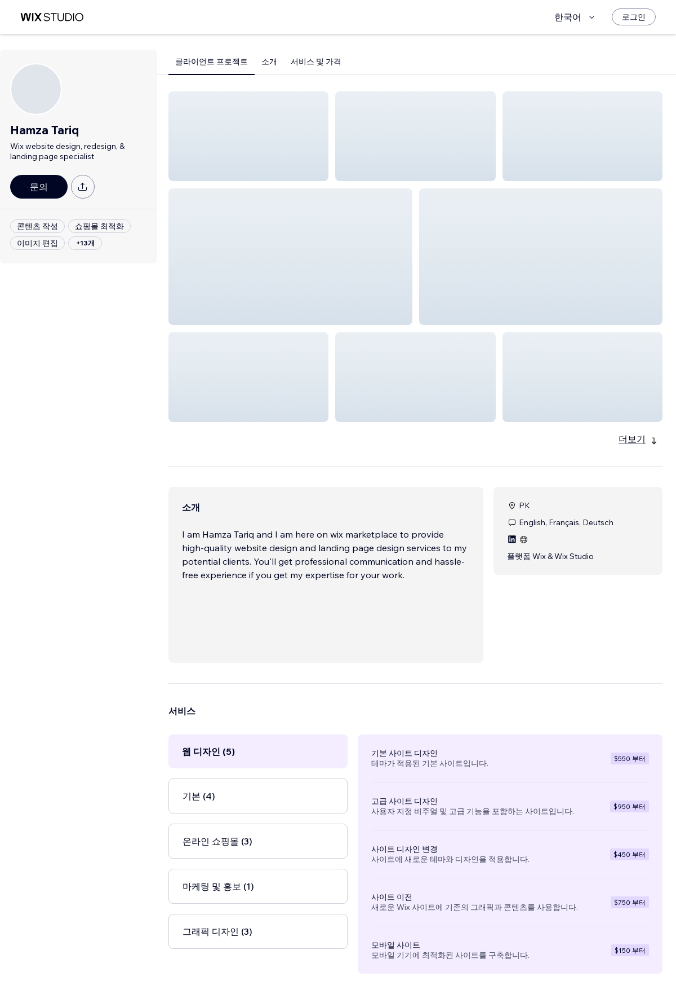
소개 (269, 61)
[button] (248, 136)
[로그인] (634, 16)
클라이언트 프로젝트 (211, 61)
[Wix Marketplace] (51, 17)
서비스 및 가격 (316, 61)
